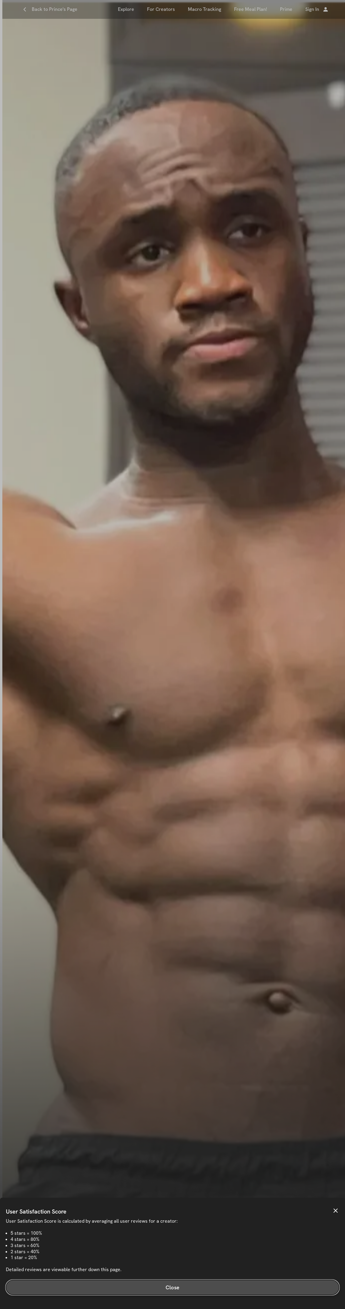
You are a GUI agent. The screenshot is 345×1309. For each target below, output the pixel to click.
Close (172, 1287)
